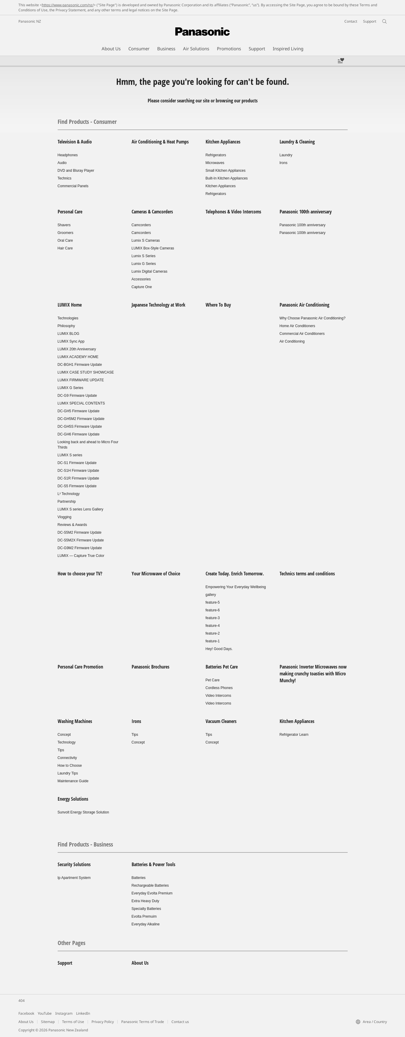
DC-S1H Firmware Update (78, 470)
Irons (284, 163)
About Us (140, 963)
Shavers (64, 225)
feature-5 (213, 602)
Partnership (67, 501)
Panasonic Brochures (150, 666)
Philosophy (66, 326)
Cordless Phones (219, 688)
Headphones (68, 155)
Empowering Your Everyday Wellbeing (236, 587)
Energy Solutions (73, 799)
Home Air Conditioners (297, 326)
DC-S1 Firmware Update (77, 463)
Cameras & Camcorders (152, 211)
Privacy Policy (103, 1021)
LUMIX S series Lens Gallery (80, 509)
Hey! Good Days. (219, 649)
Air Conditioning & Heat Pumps (160, 141)
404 (21, 1000)
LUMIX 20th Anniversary (77, 349)
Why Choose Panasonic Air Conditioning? (313, 318)
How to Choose (70, 765)
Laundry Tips (68, 773)
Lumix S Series (144, 256)
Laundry (286, 155)
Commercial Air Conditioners (302, 334)
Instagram (64, 1013)
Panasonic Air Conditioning (304, 305)
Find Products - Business (85, 844)
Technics (65, 178)
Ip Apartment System (74, 878)
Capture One (142, 287)
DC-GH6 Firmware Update (79, 434)
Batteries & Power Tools (153, 864)
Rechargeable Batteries (150, 885)
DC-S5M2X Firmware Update (81, 540)
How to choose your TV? (80, 573)
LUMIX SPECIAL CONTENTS (81, 403)
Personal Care (70, 211)
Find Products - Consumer (87, 122)
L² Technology (69, 494)
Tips (61, 750)
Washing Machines (75, 721)
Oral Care (65, 240)
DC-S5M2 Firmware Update (80, 532)
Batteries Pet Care (222, 666)
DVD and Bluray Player (76, 170)
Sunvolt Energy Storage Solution (83, 812)
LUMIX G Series (70, 388)
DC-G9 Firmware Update (77, 395)
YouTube (45, 1013)
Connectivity (67, 758)
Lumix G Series (144, 264)
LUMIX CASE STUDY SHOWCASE (86, 372)
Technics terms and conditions (307, 573)
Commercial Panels (73, 186)
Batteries (139, 878)
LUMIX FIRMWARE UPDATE (81, 380)
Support (65, 963)
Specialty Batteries (146, 909)
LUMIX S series (70, 455)
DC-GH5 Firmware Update (79, 411)
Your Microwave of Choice (156, 573)
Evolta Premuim (144, 916)
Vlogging (65, 517)
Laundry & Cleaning (297, 141)
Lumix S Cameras (146, 240)
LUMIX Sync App (71, 341)
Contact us (180, 1021)
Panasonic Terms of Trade (142, 1021)
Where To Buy (218, 305)
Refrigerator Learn (294, 735)
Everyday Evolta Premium (152, 893)
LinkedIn (83, 1013)
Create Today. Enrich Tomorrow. (235, 573)
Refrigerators (216, 155)
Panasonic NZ (29, 21)
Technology (67, 742)
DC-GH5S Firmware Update (80, 426)
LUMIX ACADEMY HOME (78, 357)
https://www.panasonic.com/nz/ (68, 4)
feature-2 (213, 633)
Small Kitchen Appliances (226, 170)
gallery (211, 595)
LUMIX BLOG (68, 334)
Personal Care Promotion (80, 666)
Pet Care (213, 680)
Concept (64, 735)
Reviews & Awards (72, 525)
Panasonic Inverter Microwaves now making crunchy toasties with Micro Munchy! (313, 673)
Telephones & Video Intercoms (233, 211)
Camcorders (141, 225)
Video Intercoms (218, 696)
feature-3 (213, 618)
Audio (62, 163)
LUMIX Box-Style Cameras (153, 248)
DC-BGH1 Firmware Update (80, 365)
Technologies (68, 318)
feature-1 (213, 641)
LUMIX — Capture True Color (81, 556)
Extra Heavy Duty (145, 901)
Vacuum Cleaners (221, 721)
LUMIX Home (70, 305)
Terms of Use (73, 1021)
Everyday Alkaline (146, 924)
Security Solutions (74, 864)
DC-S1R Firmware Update (78, 478)
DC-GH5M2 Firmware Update (81, 419)
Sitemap (48, 1021)
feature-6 (213, 610)
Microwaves (215, 163)
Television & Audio (75, 141)
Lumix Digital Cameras (150, 271)
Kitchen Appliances (223, 141)
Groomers (65, 233)
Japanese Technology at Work (158, 305)
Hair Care (65, 248)
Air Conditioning (292, 341)
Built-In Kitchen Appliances (227, 178)
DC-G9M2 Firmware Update (80, 548)
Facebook (26, 1013)
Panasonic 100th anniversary (306, 211)
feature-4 (213, 626)
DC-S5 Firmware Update (77, 486)
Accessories (141, 279)
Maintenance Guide (73, 781)
